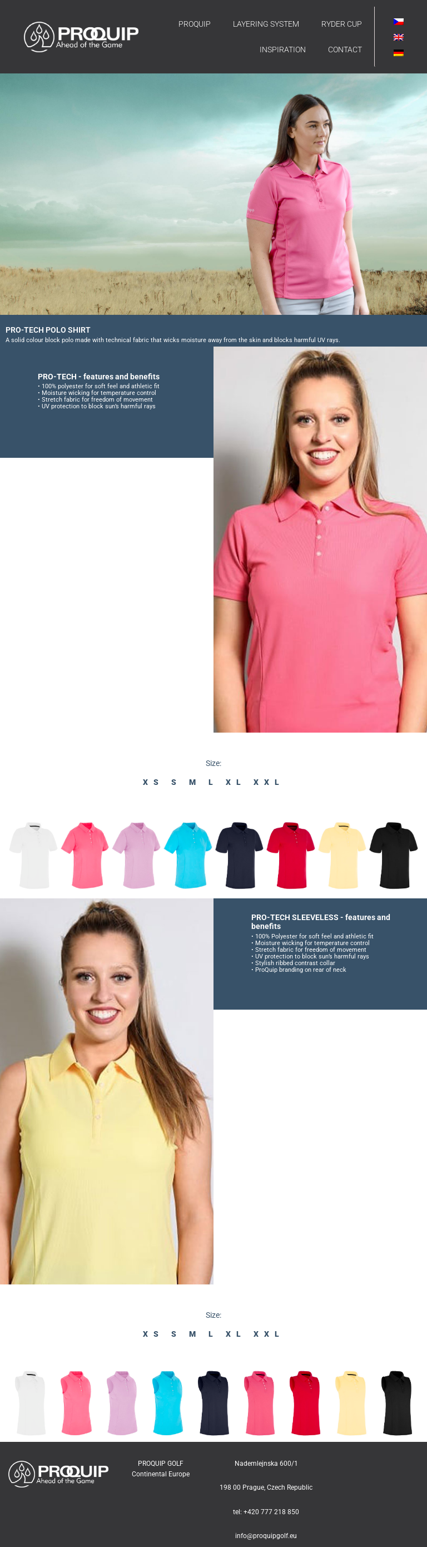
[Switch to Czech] (398, 21)
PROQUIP (194, 23)
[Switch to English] (398, 37)
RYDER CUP (341, 23)
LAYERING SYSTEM (266, 23)
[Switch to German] (398, 53)
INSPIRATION (283, 49)
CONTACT (345, 49)
